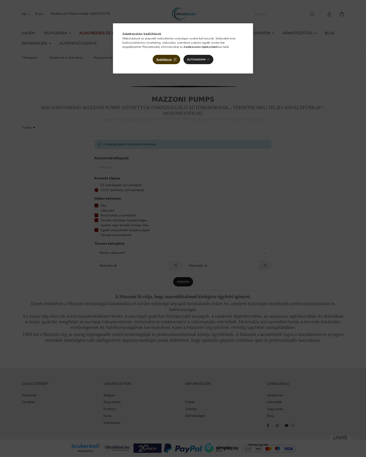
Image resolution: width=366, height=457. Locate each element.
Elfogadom (196, 59)
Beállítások (164, 59)
